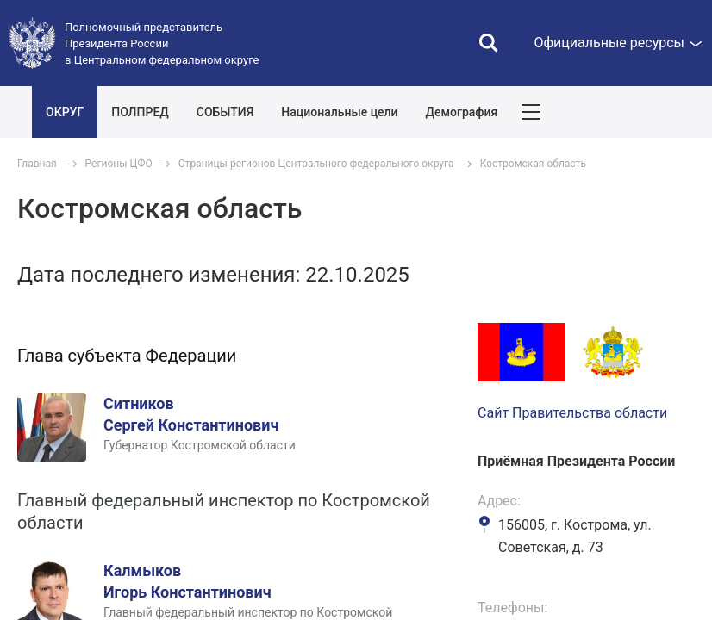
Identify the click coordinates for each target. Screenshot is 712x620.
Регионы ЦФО (119, 164)
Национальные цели (339, 112)
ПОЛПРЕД (140, 112)
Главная (37, 164)
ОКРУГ (65, 112)
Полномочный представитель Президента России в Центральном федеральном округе (162, 43)
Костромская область (533, 164)
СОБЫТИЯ (225, 112)
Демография (462, 112)
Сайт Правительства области (572, 413)
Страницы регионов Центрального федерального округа (316, 164)
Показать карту (647, 112)
